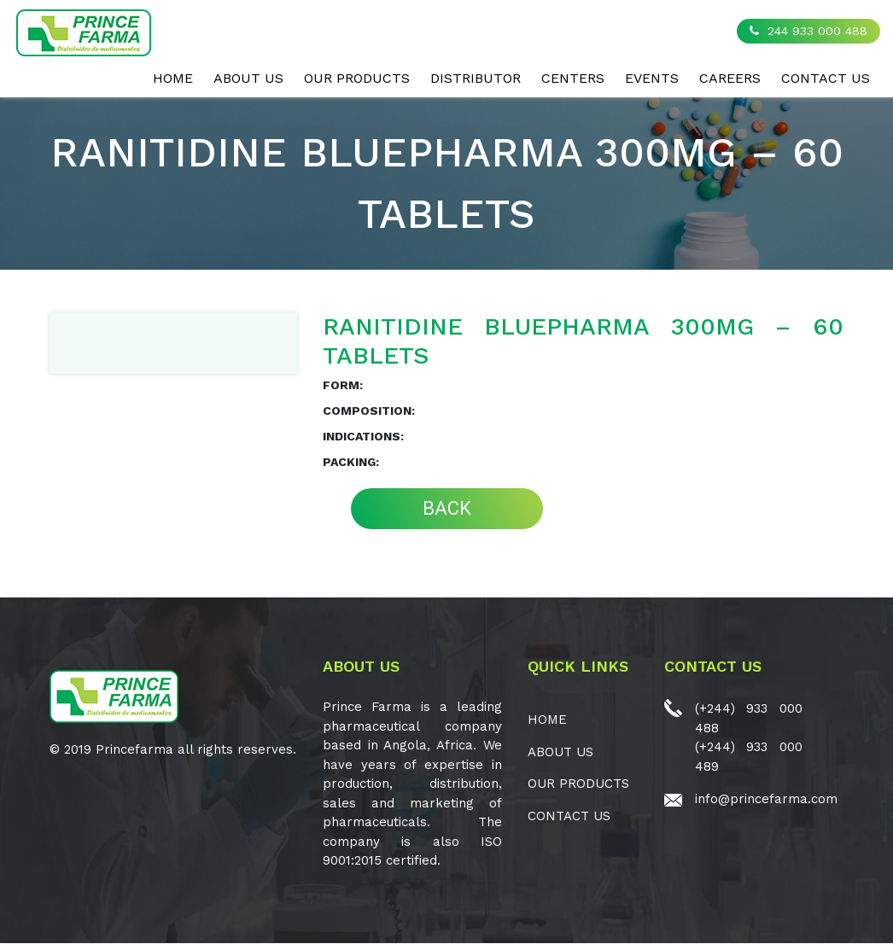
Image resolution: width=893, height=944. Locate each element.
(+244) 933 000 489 (749, 756)
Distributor (475, 78)
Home (173, 78)
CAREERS (730, 78)
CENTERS (572, 78)
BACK (447, 508)
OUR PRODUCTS (357, 78)
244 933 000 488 (808, 31)
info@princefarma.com (766, 799)
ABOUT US (248, 78)
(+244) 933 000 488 (749, 718)
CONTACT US (825, 78)
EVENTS (652, 78)
